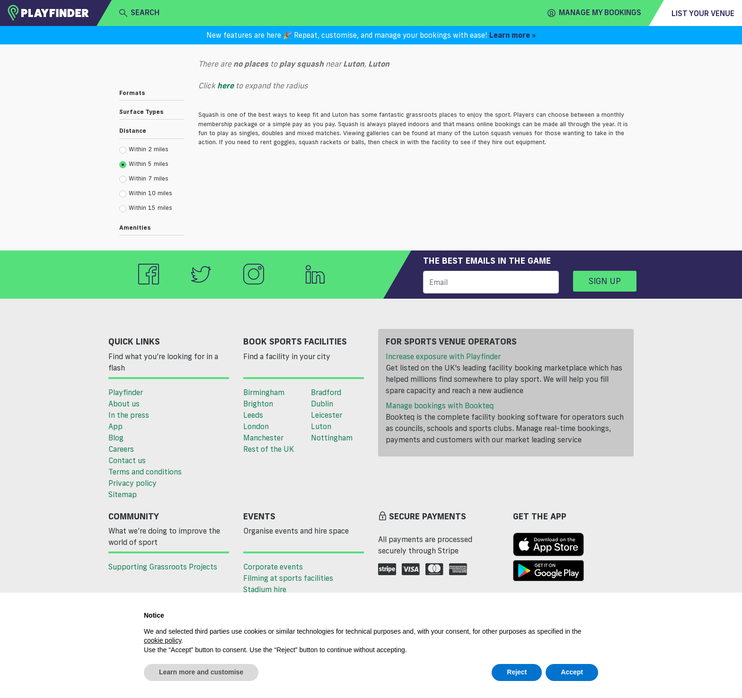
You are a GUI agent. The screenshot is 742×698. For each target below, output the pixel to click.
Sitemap (122, 494)
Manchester (263, 437)
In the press (128, 415)
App (115, 426)
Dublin (322, 403)
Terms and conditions (145, 471)
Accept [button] (572, 672)
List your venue (702, 13)
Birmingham (263, 392)
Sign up (605, 280)
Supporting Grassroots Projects (162, 566)
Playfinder (125, 392)
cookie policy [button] (162, 640)
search (139, 13)
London (256, 426)
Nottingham (332, 437)
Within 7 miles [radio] (143, 178)
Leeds (253, 415)
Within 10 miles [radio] (145, 193)
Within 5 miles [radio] (143, 164)
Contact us (127, 460)
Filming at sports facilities (288, 578)
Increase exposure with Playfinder (443, 356)
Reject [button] (517, 672)
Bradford (326, 392)
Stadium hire (264, 589)
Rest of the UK (268, 449)
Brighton (258, 403)
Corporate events (273, 566)
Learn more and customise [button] (201, 672)
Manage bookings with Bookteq (440, 405)
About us (124, 403)
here (225, 85)
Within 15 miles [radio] (145, 208)
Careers (121, 449)
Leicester (326, 415)
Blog (116, 437)
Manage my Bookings (594, 13)
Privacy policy (132, 483)
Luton (321, 426)
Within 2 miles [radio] (143, 149)
